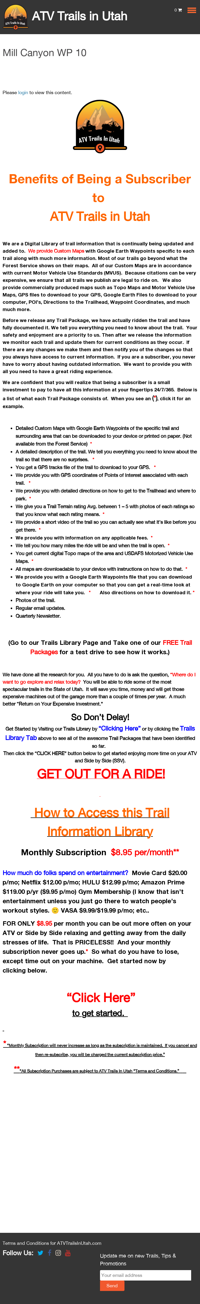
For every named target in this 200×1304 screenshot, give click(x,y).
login (23, 92)
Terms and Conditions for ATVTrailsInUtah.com (52, 1243)
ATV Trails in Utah (65, 16)
